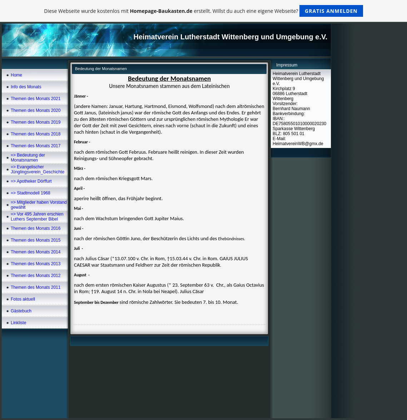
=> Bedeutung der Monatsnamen (28, 158)
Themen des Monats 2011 (35, 287)
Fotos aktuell (23, 299)
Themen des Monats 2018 (35, 134)
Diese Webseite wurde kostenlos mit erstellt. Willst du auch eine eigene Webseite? (203, 11)
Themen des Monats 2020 (35, 110)
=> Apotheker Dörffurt (31, 181)
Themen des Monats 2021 (35, 98)
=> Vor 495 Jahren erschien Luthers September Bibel (37, 217)
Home (16, 75)
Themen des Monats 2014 (35, 252)
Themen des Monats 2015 (35, 240)
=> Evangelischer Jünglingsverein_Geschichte (37, 169)
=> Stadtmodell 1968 (30, 193)
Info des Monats (26, 86)
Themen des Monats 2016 (35, 228)
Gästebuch (21, 310)
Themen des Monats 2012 (35, 275)
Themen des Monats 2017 (35, 145)
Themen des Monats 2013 (35, 263)
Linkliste (18, 322)
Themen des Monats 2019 (35, 122)
